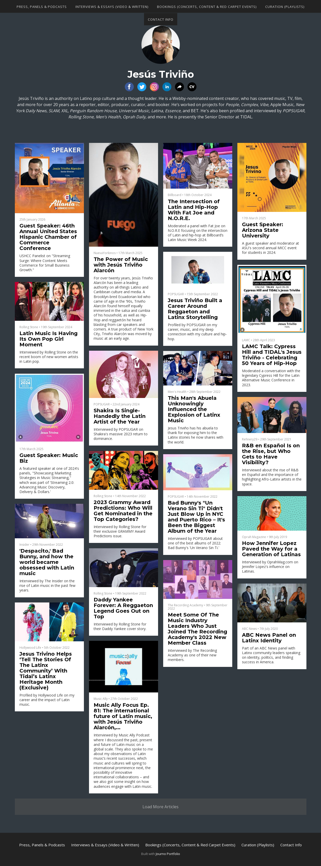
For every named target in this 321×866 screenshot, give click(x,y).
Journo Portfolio (168, 853)
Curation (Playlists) (284, 6)
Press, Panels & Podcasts (42, 6)
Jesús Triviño (160, 74)
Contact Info (160, 19)
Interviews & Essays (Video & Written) (111, 6)
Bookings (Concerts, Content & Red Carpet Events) (207, 6)
